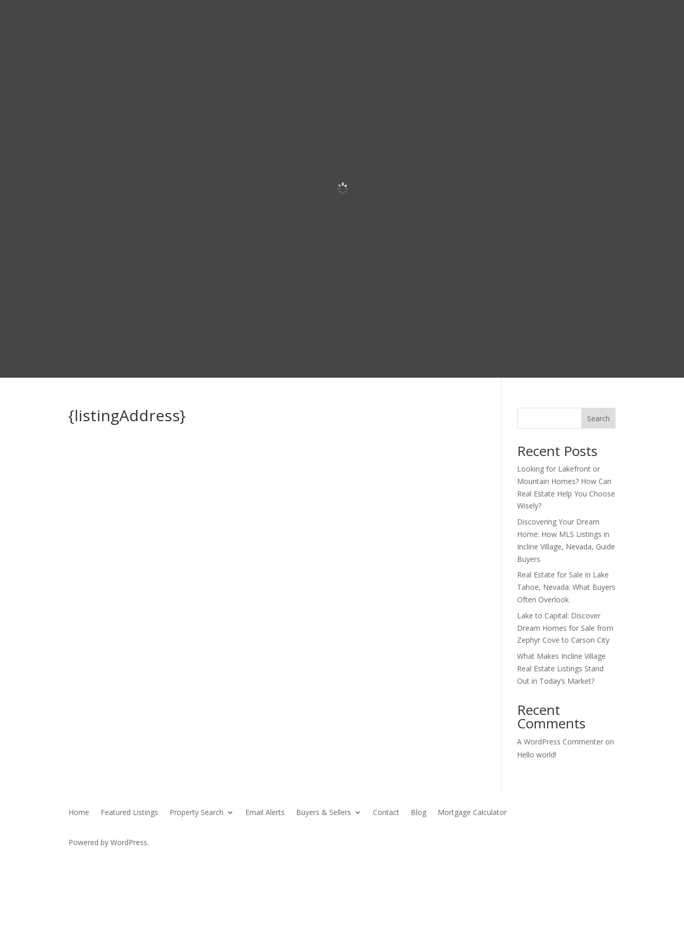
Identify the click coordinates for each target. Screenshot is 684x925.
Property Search (197, 813)
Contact (386, 813)
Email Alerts (265, 813)
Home (78, 813)
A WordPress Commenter (560, 742)
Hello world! (536, 755)
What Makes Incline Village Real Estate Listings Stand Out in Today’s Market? (561, 668)
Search (598, 418)
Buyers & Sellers (323, 813)
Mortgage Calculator (472, 813)
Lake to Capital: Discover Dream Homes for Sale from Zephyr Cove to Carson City (565, 628)
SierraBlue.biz (190, 862)
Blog (418, 813)
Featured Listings (129, 813)
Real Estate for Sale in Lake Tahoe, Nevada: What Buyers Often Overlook (566, 587)
